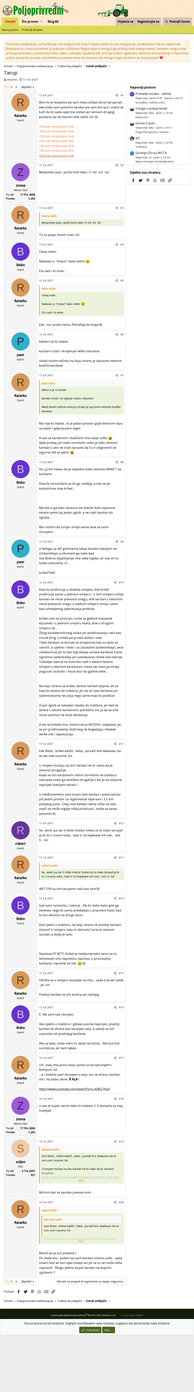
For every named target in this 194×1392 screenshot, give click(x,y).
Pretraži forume (32, 30)
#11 (121, 744)
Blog (53, 21)
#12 (121, 823)
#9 (122, 541)
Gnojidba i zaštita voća (150, 102)
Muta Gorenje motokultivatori (154, 161)
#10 (121, 582)
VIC (137, 138)
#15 (121, 973)
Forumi (10, 21)
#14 (121, 898)
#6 (122, 334)
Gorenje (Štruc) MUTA (151, 153)
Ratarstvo (142, 117)
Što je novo (30, 21)
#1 (122, 95)
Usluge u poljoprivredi (151, 108)
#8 (122, 462)
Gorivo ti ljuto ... (146, 123)
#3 (122, 208)
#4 (122, 244)
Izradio (132, 1315)
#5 (122, 280)
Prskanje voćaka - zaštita (153, 94)
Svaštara (141, 147)
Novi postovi (10, 30)
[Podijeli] (116, 95)
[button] (41, 21)
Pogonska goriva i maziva (151, 132)
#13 (121, 857)
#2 (122, 165)
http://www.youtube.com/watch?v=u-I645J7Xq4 (74, 1089)
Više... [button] (81, 1180)
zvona (20, 185)
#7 (122, 375)
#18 (121, 1098)
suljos (20, 1161)
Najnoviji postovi (143, 87)
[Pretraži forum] (177, 21)
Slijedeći (26, 87)
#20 (121, 1202)
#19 (121, 1141)
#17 (121, 1058)
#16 (121, 1007)
